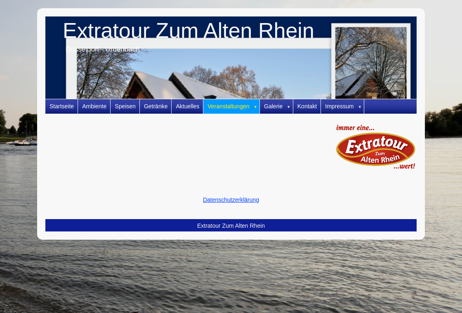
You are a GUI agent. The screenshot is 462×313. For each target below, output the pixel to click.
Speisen (125, 106)
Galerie (278, 106)
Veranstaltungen (233, 106)
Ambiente (94, 106)
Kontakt (307, 106)
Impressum (344, 106)
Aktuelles (187, 106)
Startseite (62, 106)
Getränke (156, 106)
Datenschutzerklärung (231, 199)
